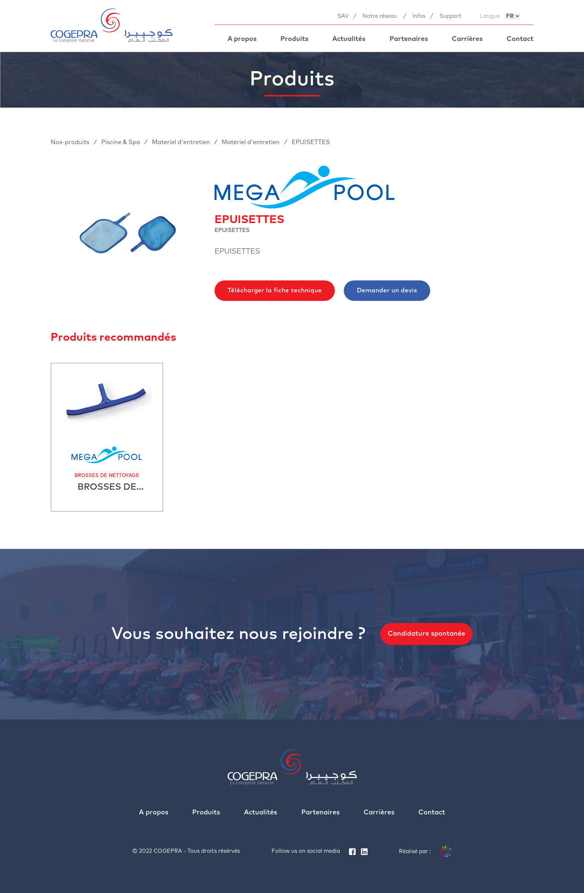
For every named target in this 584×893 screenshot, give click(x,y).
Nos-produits (71, 142)
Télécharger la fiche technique (275, 290)
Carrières (467, 39)
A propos (242, 39)
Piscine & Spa (121, 142)
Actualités (348, 39)
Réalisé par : (425, 852)
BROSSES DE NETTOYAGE (106, 475)
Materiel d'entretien (182, 142)
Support (450, 16)
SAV (343, 16)
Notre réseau (379, 16)
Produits (294, 39)
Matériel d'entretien (251, 142)
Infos (418, 16)
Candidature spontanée (426, 633)
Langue (489, 16)
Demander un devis (387, 290)
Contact (520, 39)
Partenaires (409, 39)
